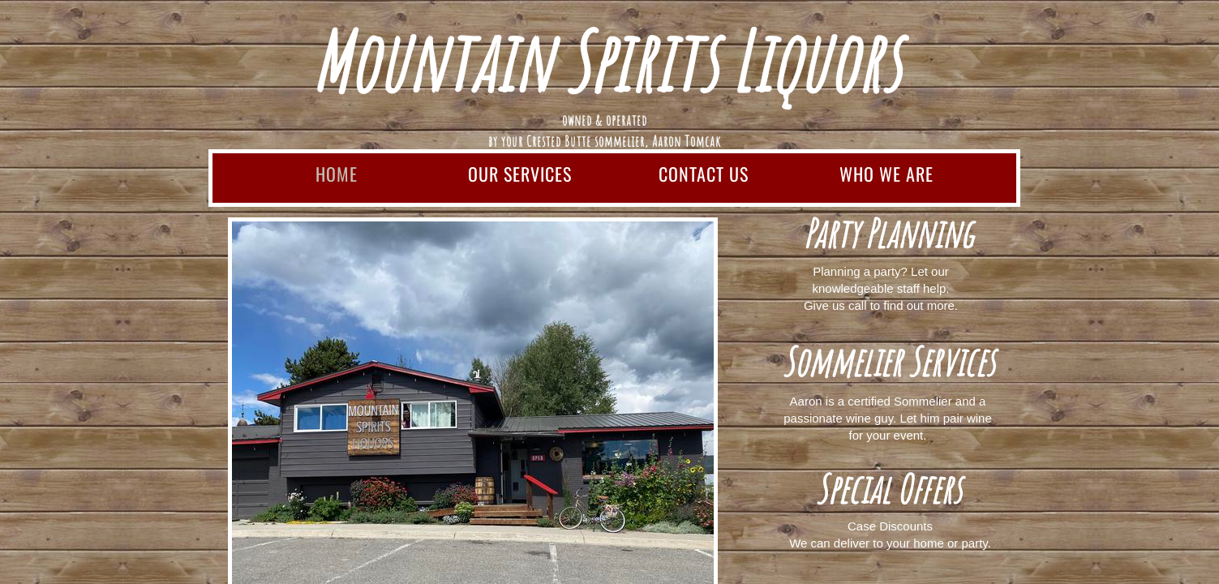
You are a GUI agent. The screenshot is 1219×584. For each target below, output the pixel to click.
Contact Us (704, 174)
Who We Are (886, 174)
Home (336, 174)
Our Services (520, 174)
